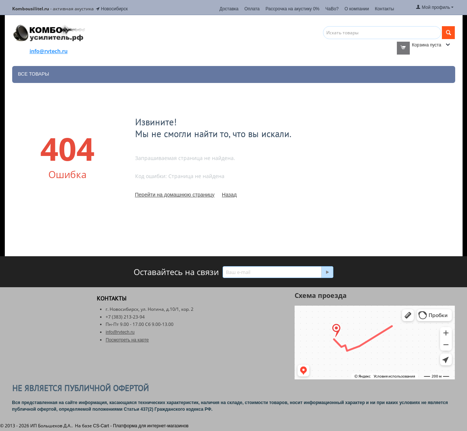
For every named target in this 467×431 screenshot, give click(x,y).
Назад (229, 195)
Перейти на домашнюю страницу (175, 195)
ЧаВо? (332, 8)
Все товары (33, 74)
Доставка (228, 8)
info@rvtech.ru (120, 332)
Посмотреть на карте (127, 340)
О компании (356, 8)
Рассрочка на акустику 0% (292, 8)
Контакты (384, 8)
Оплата (252, 8)
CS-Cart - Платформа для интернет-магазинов (141, 425)
